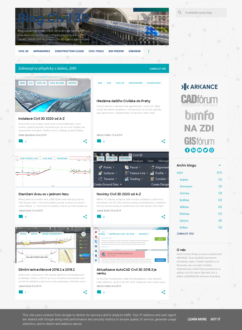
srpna (184, 179)
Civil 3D (23, 51)
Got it (215, 319)
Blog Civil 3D (54, 18)
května (184, 200)
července (186, 186)
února (184, 220)
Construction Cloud (69, 51)
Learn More (197, 319)
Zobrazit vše (157, 68)
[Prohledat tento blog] (205, 12)
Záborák (135, 51)
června (184, 193)
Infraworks (41, 51)
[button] (85, 141)
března (184, 214)
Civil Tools (96, 51)
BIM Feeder (116, 51)
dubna (184, 207)
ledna (183, 227)
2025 (180, 172)
